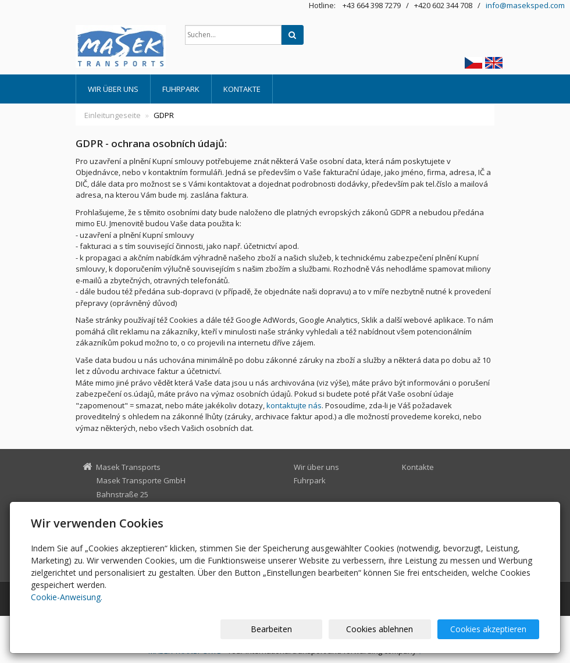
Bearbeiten (304, 629)
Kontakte (242, 89)
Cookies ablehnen (399, 629)
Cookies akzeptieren (496, 629)
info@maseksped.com (525, 5)
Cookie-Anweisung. (66, 597)
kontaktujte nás (294, 405)
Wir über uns (113, 89)
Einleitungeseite (112, 115)
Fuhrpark (181, 89)
